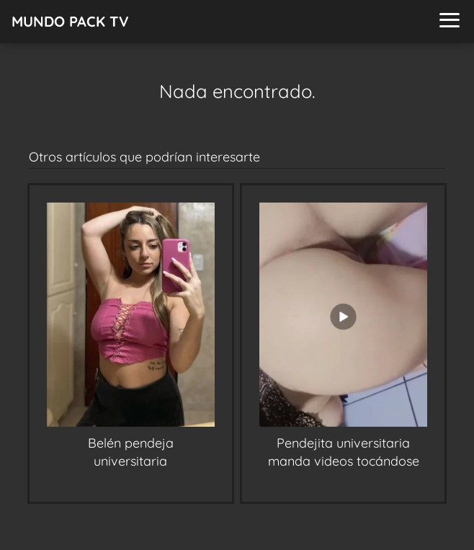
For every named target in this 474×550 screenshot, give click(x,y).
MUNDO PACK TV (70, 21)
